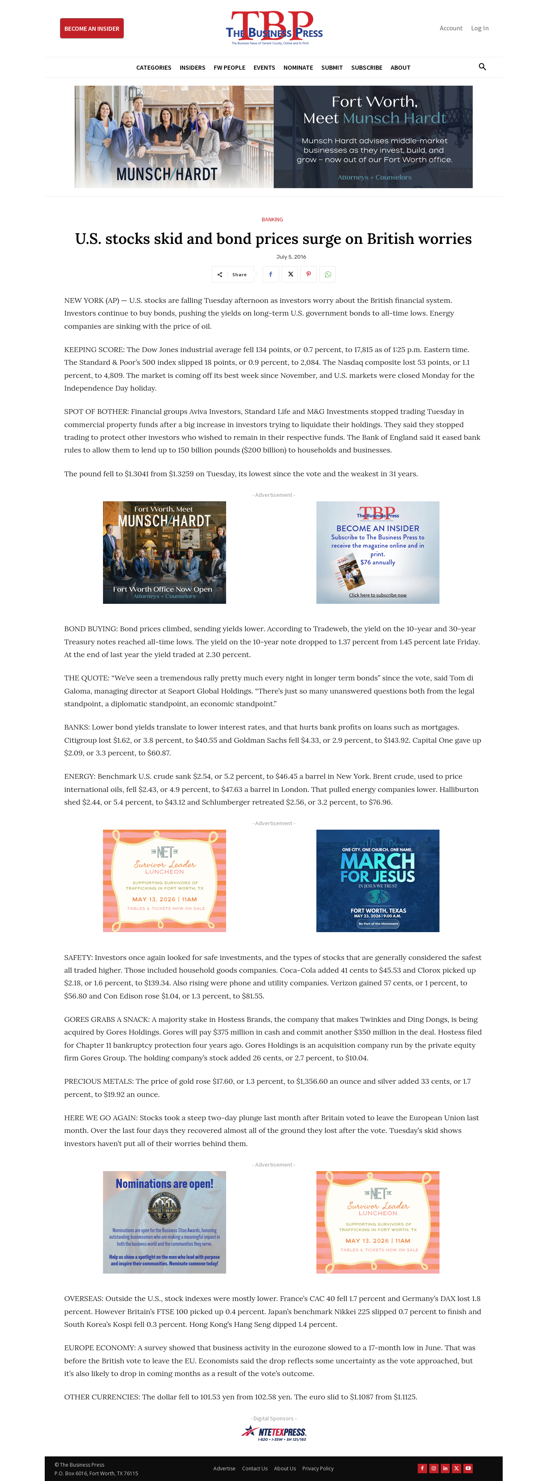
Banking (272, 219)
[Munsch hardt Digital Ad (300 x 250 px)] (164, 552)
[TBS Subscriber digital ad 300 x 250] (378, 552)
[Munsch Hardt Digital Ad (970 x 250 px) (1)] (274, 137)
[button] (480, 67)
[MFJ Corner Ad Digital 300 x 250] (378, 881)
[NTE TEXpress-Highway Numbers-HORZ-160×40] (273, 1433)
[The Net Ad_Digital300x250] (164, 881)
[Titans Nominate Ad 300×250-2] (164, 1222)
